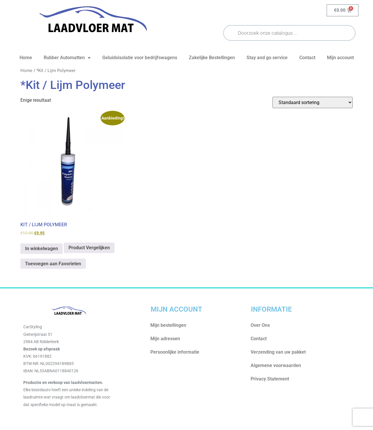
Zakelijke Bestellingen (212, 57)
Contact (307, 57)
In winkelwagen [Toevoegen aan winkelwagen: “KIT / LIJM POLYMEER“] (41, 248)
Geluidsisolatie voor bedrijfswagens (139, 57)
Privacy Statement (270, 379)
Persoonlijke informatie (174, 352)
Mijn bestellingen (168, 325)
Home (26, 57)
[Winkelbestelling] (312, 102)
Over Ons (260, 325)
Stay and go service (267, 57)
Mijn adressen (165, 338)
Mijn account (340, 57)
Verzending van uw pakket (278, 352)
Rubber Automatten (67, 57)
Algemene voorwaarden (276, 365)
